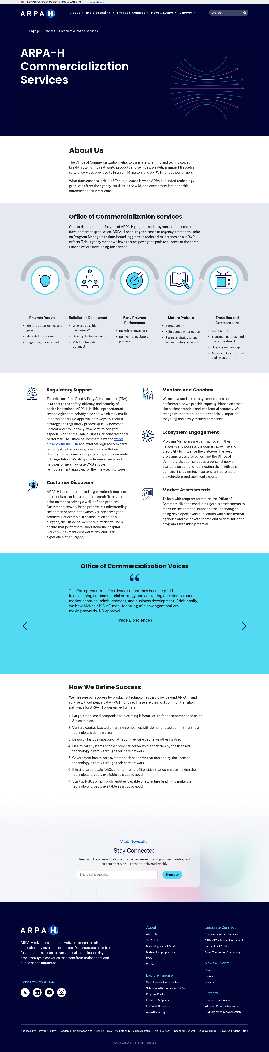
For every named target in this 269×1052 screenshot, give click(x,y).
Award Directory (155, 1012)
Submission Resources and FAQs (165, 988)
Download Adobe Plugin (234, 1030)
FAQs (149, 958)
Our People (152, 940)
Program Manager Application (223, 1012)
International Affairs (217, 946)
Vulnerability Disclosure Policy (133, 1030)
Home (23, 31)
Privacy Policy (47, 1030)
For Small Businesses (158, 1006)
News (208, 970)
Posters (209, 982)
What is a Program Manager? (222, 1006)
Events (209, 976)
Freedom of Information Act (75, 1030)
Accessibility (28, 1030)
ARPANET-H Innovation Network (224, 940)
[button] (24, 626)
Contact (151, 964)
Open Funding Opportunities (162, 982)
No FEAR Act (162, 1030)
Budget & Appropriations (160, 952)
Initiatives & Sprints (157, 1000)
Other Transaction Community (222, 952)
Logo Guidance (207, 1030)
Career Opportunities (217, 1000)
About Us (151, 934)
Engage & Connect (42, 31)
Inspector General (184, 1030)
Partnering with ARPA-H (160, 946)
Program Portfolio (156, 994)
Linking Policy (103, 1030)
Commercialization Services (221, 934)
